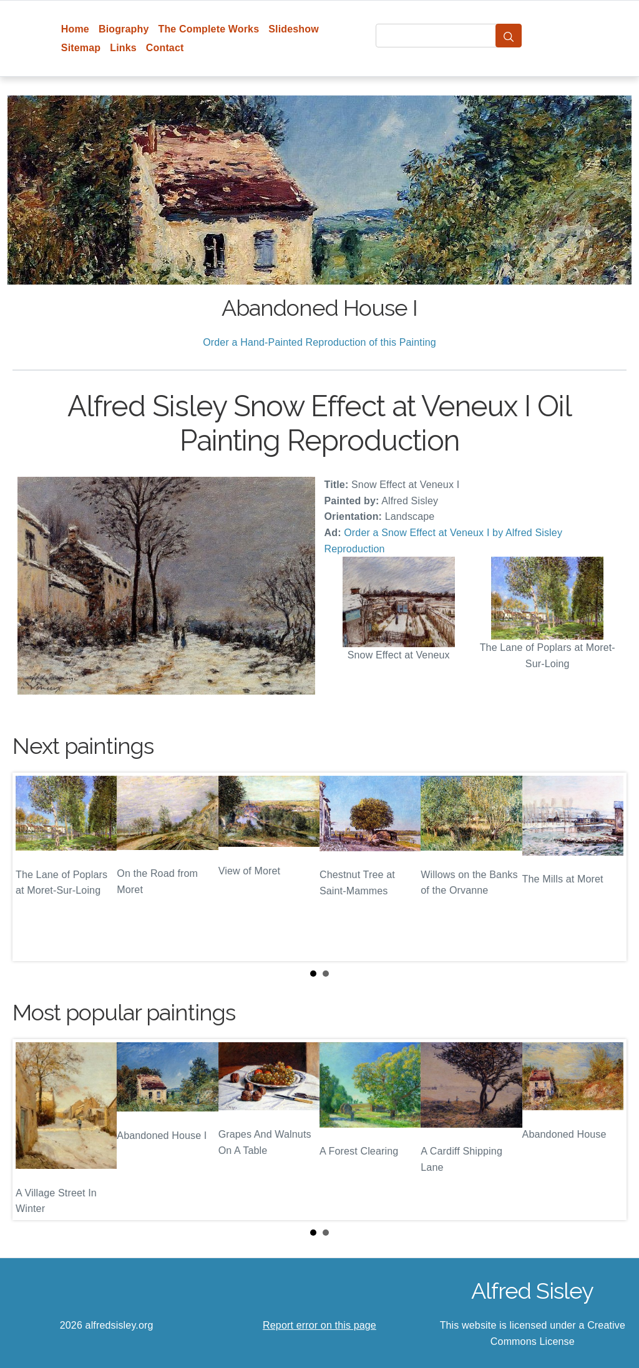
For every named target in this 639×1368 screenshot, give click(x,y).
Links (123, 47)
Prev (32, 867)
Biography (124, 29)
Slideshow (293, 29)
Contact (165, 47)
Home (75, 29)
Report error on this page (319, 1325)
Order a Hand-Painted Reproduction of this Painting (319, 342)
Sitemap (80, 47)
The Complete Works (208, 29)
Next (607, 867)
